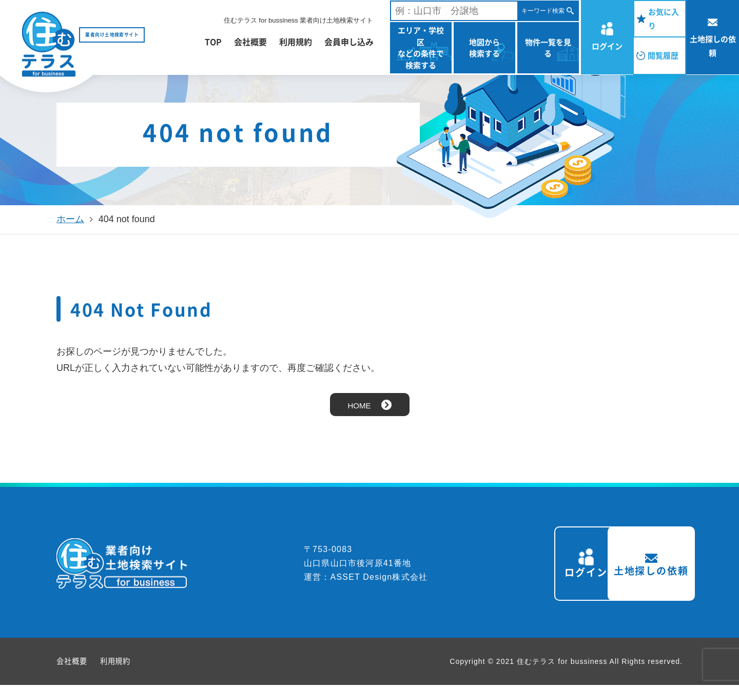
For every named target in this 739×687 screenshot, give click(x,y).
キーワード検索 (543, 10)
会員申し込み (349, 41)
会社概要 (250, 41)
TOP (213, 41)
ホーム (70, 219)
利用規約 (295, 41)
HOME (359, 405)
